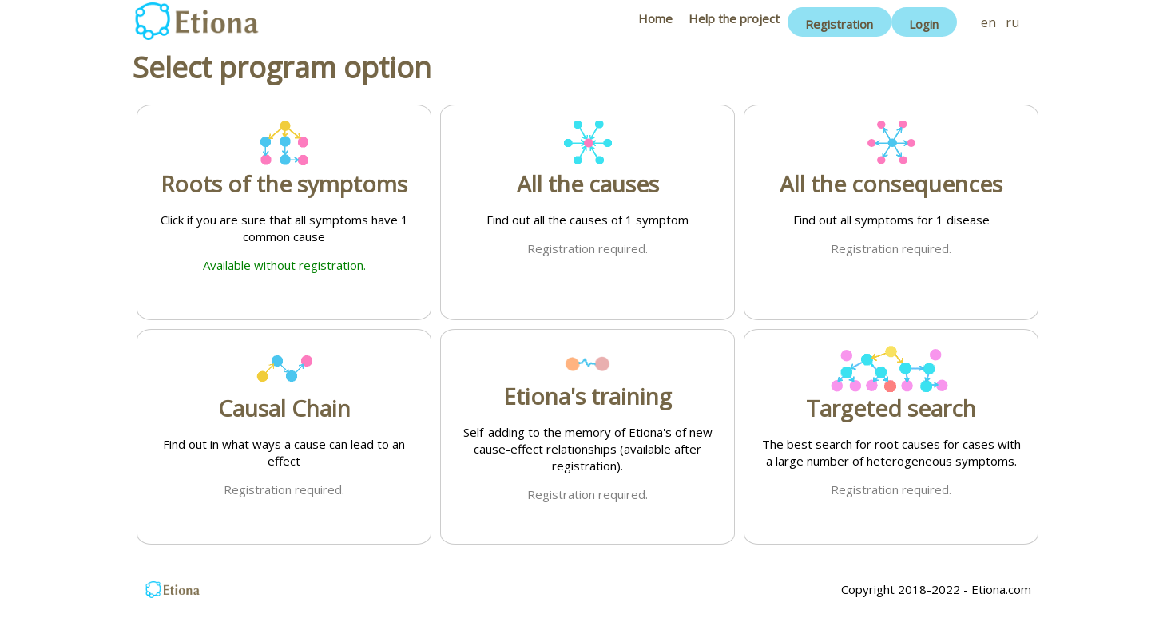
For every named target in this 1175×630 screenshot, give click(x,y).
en (988, 22)
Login (924, 24)
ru (1012, 22)
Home (655, 18)
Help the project (734, 18)
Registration (839, 24)
